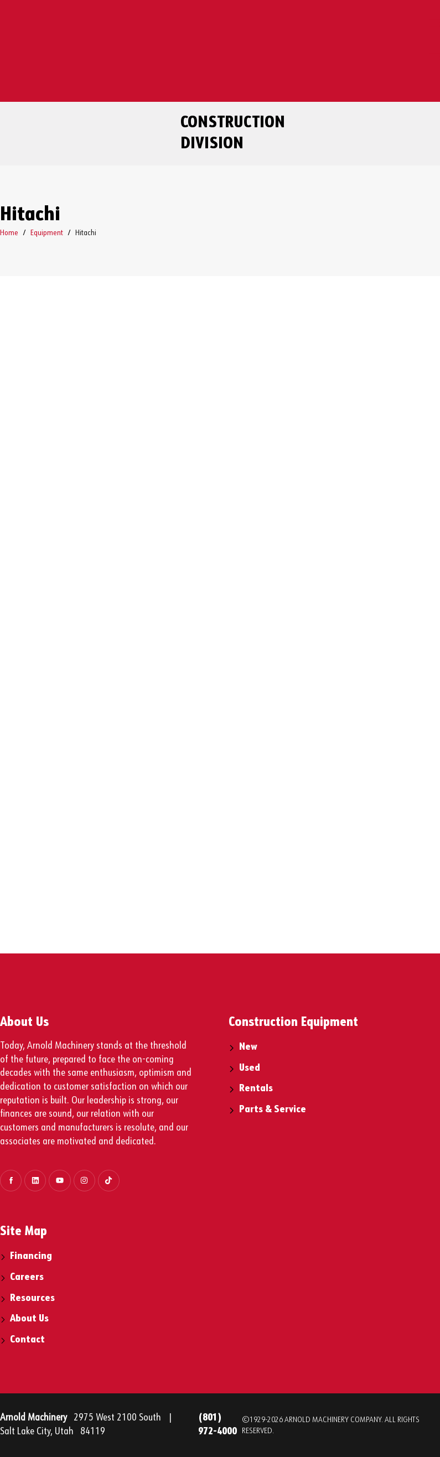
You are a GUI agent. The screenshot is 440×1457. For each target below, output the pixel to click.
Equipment (46, 233)
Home (9, 233)
